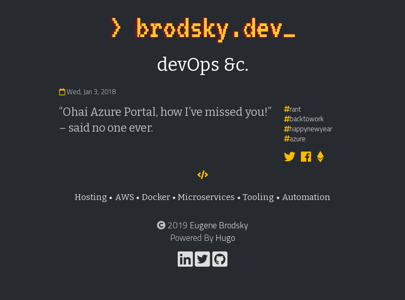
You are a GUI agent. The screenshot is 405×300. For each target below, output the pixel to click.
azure (295, 138)
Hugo (225, 237)
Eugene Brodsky (219, 225)
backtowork (304, 118)
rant (292, 109)
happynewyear (308, 128)
